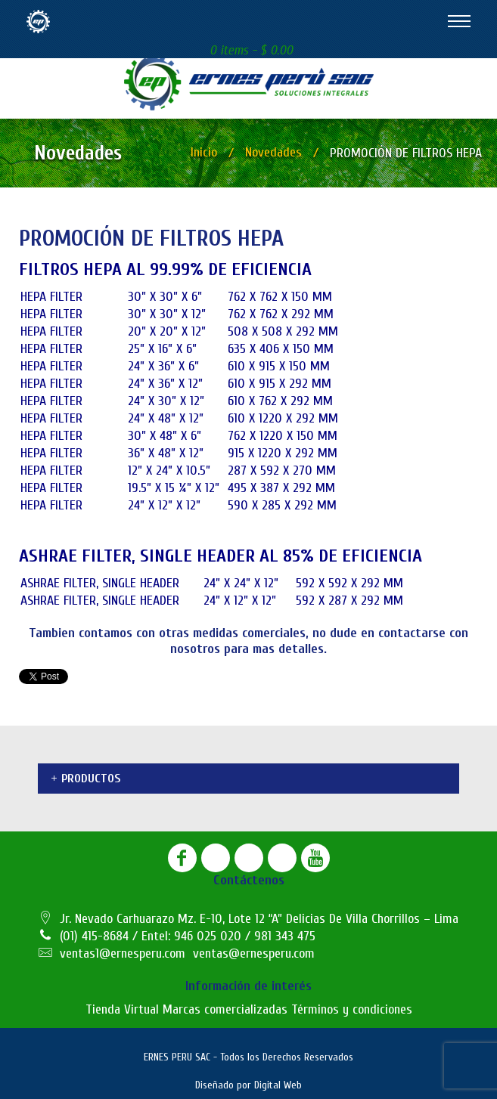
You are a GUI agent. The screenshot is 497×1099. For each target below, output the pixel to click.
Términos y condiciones (351, 1009)
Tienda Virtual (122, 1009)
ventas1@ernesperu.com (122, 953)
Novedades (273, 152)
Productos (90, 778)
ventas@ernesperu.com (254, 953)
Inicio (204, 152)
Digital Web (278, 1085)
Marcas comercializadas (225, 1009)
